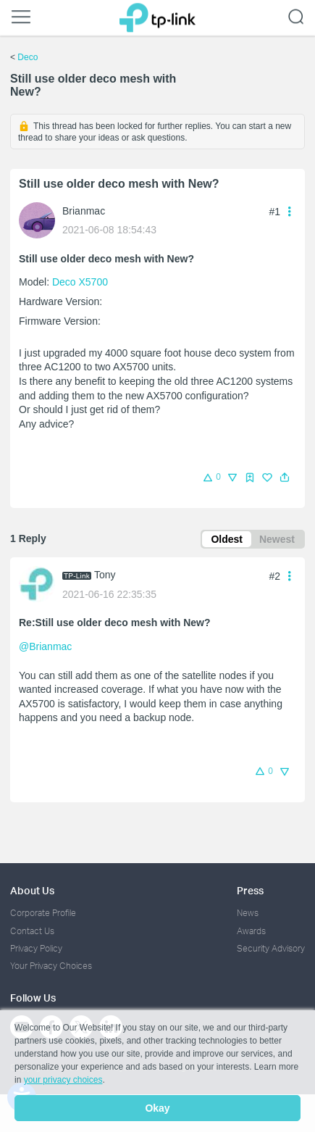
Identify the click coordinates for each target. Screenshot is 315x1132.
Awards (251, 930)
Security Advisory (271, 948)
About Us (32, 890)
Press (250, 890)
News (248, 912)
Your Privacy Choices (51, 965)
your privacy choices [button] (63, 1080)
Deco (27, 57)
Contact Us (32, 930)
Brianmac (83, 211)
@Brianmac (45, 646)
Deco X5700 (80, 282)
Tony (105, 574)
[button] (284, 477)
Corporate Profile (43, 912)
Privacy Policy (36, 948)
